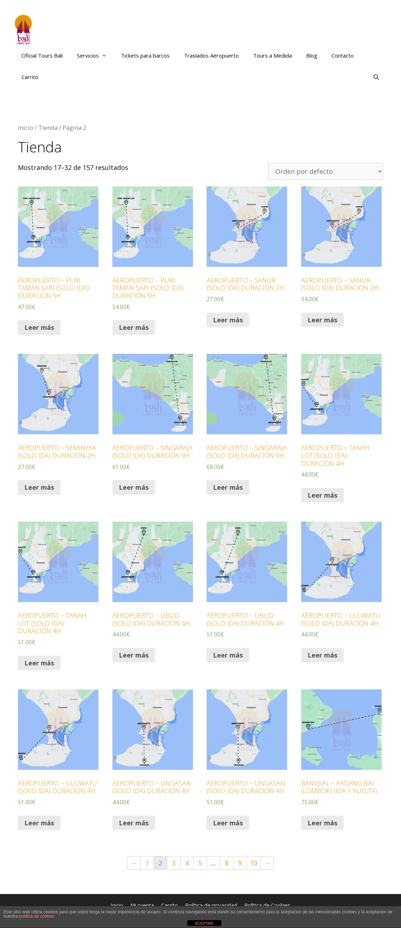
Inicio (25, 127)
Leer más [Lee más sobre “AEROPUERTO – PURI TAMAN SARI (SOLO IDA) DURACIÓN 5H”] (39, 327)
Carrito (29, 76)
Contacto (343, 55)
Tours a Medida (272, 55)
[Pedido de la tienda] (325, 171)
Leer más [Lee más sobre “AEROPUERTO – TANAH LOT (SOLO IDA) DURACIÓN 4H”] (322, 495)
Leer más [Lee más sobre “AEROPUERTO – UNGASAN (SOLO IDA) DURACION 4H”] (134, 823)
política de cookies (36, 916)
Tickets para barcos (145, 55)
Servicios (95, 55)
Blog (311, 55)
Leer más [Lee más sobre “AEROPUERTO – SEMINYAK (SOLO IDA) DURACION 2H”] (39, 487)
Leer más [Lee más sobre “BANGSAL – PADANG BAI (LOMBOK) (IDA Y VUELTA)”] (322, 823)
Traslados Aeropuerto (211, 55)
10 (253, 863)
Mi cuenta (142, 905)
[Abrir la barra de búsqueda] (376, 77)
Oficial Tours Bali (42, 55)
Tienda (48, 127)
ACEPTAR (204, 923)
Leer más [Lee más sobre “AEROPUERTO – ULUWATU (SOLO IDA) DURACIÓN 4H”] (322, 655)
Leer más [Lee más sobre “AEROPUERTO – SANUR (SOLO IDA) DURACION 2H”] (228, 320)
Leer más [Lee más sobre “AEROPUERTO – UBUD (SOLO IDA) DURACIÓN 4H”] (134, 655)
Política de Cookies (267, 905)
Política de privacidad (211, 905)
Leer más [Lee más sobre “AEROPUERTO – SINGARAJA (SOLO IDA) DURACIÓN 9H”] (134, 487)
